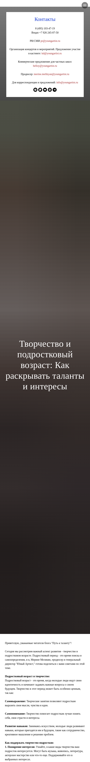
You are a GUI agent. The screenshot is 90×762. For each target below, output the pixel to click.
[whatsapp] (40, 90)
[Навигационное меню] (84, 5)
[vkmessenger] (50, 90)
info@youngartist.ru (67, 82)
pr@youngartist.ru (50, 40)
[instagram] (35, 90)
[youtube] (45, 90)
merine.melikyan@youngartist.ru (51, 74)
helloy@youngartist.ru (45, 65)
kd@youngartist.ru (52, 53)
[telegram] (55, 90)
